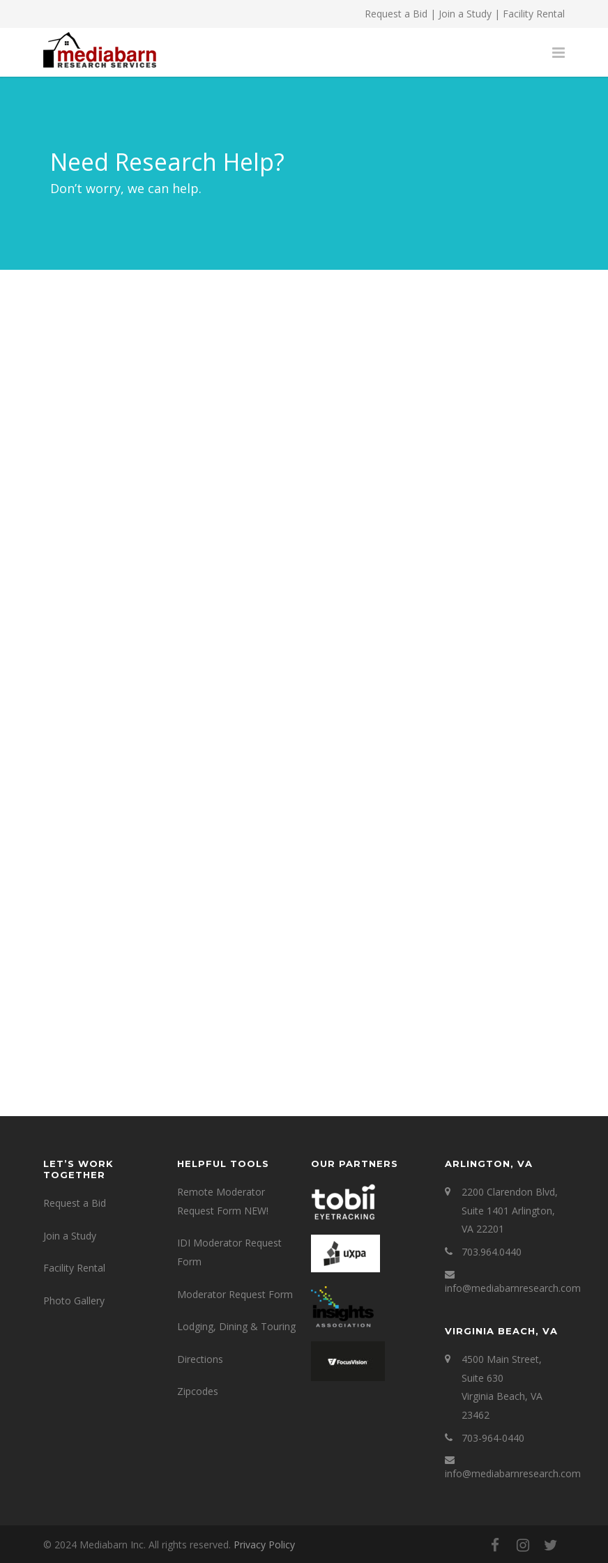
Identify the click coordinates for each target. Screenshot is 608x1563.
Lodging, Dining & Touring (236, 1326)
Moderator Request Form (235, 1294)
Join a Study (465, 13)
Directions (200, 1359)
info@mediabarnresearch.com (513, 1288)
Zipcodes (197, 1391)
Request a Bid (396, 13)
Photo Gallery (74, 1300)
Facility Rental (534, 13)
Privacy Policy (264, 1544)
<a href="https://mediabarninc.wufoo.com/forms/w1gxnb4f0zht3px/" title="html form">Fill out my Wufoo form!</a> (304, 711)
